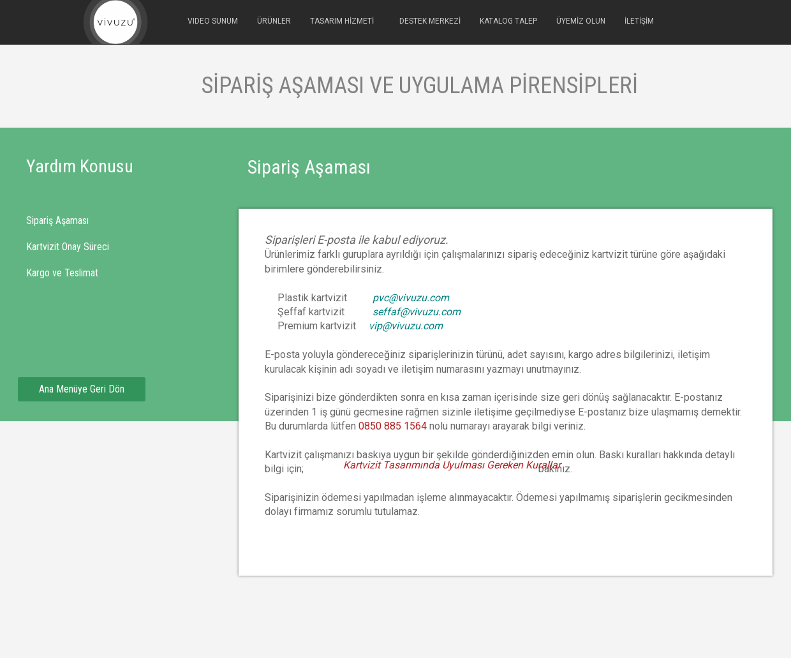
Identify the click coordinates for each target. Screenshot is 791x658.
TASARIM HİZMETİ (342, 21)
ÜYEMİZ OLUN (580, 21)
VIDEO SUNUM (213, 21)
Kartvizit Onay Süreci (67, 247)
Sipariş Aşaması (57, 220)
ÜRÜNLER (274, 21)
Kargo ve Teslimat (62, 273)
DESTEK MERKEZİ (430, 21)
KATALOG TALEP (508, 21)
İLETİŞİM (639, 21)
